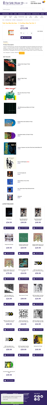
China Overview (41, 17)
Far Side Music (5, 17)
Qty (21, 32)
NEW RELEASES (5, 13)
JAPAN (15, 13)
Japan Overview (36, 17)
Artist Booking (15, 17)
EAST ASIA (28, 13)
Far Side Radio (10, 17)
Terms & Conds (26, 397)
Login (25, 400)
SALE (11, 13)
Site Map (25, 401)
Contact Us (26, 398)
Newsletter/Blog (21, 16)
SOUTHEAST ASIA (35, 13)
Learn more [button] (5, 399)
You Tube (26, 17)
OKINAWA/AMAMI (21, 13)
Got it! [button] (12, 402)
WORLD (42, 13)
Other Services (30, 17)
